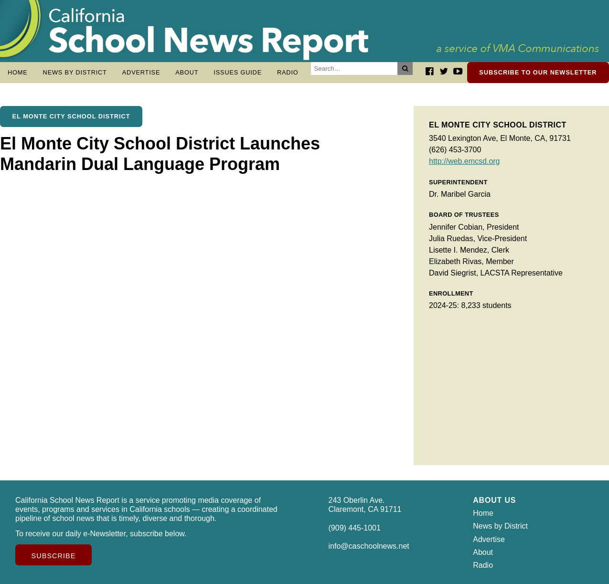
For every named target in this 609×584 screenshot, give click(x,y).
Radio (288, 72)
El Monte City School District (71, 116)
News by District (75, 72)
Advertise (141, 72)
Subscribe (54, 556)
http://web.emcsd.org (464, 161)
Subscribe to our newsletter (538, 72)
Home (18, 72)
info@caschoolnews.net (369, 546)
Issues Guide (238, 72)
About (186, 72)
